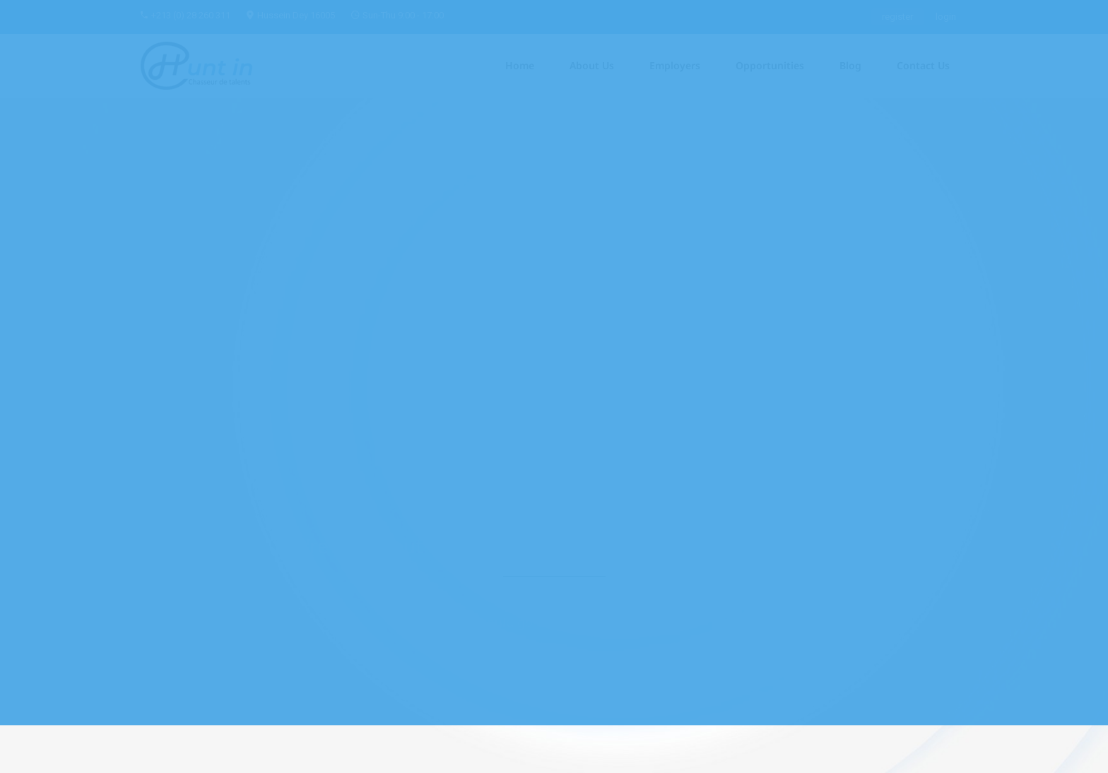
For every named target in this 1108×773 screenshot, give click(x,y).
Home (519, 65)
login (946, 16)
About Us (592, 65)
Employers (674, 65)
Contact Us (923, 65)
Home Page (619, 621)
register (897, 16)
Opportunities (770, 65)
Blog (850, 65)
